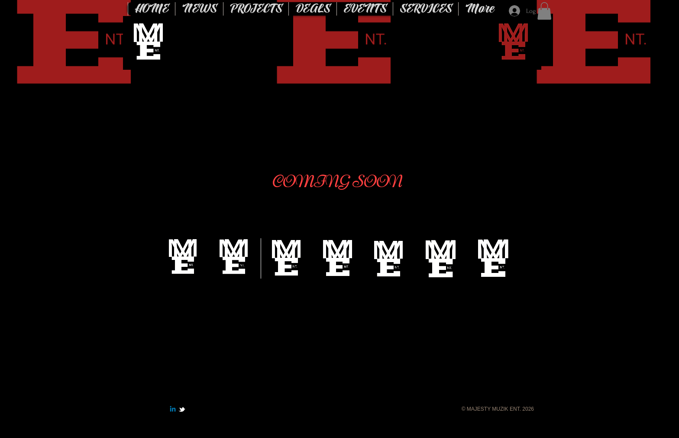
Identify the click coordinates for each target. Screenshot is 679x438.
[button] (544, 11)
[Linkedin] (172, 409)
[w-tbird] (181, 409)
